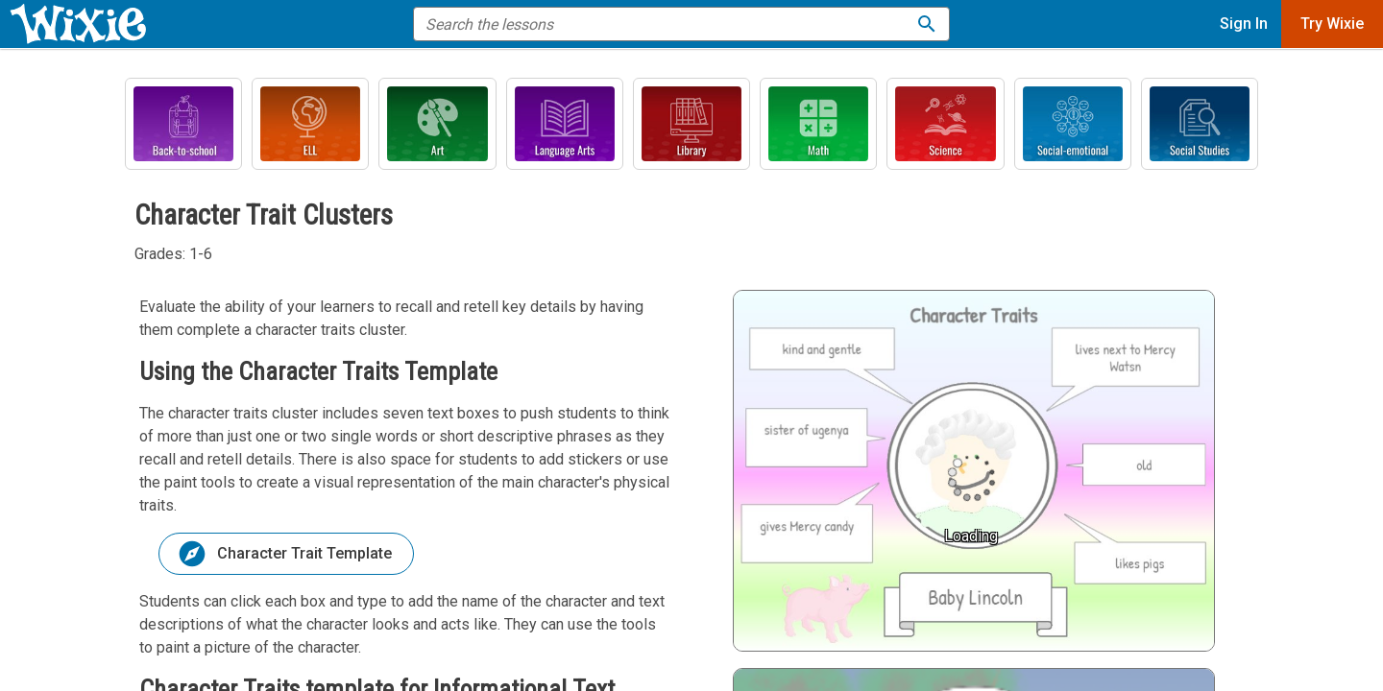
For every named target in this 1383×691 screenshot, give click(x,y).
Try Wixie (1332, 23)
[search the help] (669, 24)
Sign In (1244, 23)
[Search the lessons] (926, 24)
